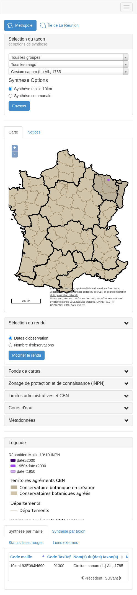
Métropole (23, 25)
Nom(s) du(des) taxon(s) (95, 557)
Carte (13, 132)
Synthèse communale (32, 96)
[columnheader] (27, 557)
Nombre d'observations (34, 345)
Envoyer (19, 106)
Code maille (21, 557)
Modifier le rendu (26, 355)
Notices (33, 132)
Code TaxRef (59, 557)
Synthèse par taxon (69, 531)
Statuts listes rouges (26, 542)
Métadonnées (22, 420)
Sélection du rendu (27, 323)
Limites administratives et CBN (39, 395)
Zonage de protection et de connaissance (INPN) (57, 383)
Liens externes (65, 542)
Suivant (113, 578)
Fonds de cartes (24, 371)
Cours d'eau (20, 407)
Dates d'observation (31, 338)
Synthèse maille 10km (33, 89)
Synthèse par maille (26, 531)
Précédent (91, 578)
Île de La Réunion (63, 25)
